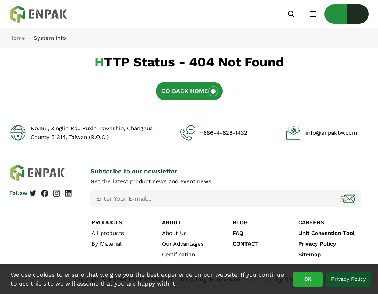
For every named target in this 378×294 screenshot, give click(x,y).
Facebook (44, 193)
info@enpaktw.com (331, 132)
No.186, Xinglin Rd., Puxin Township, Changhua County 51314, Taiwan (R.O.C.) (92, 133)
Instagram (56, 193)
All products (108, 233)
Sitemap (309, 254)
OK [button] (308, 279)
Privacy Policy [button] (348, 279)
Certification (178, 254)
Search (291, 14)
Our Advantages (183, 244)
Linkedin (68, 193)
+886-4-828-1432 (223, 132)
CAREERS (311, 222)
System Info (44, 14)
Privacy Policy (317, 244)
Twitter (33, 193)
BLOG (240, 222)
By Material (107, 244)
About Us (174, 233)
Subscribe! (348, 198)
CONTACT (246, 244)
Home (17, 38)
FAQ (238, 233)
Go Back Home (184, 90)
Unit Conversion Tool (326, 233)
